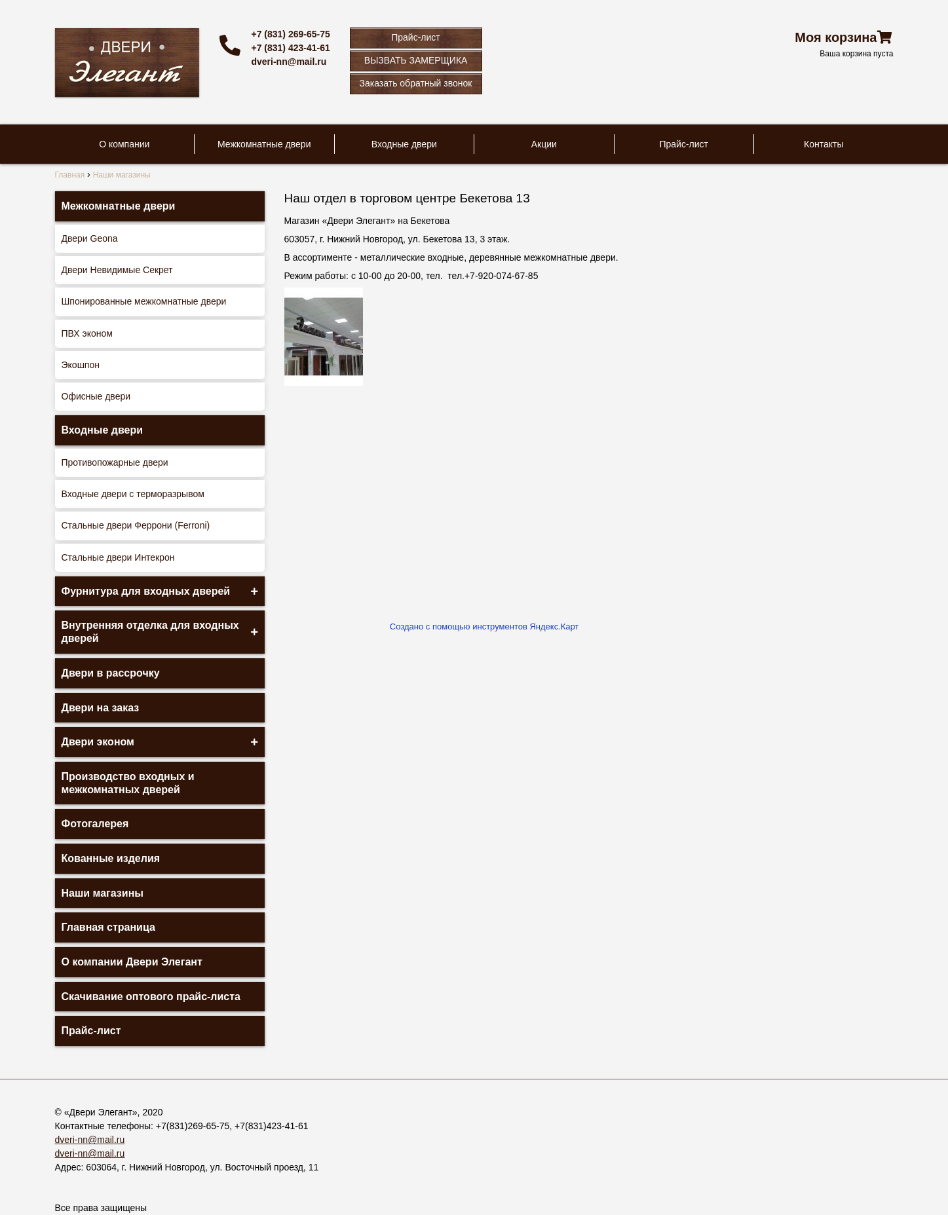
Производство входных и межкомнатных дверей (128, 783)
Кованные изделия (111, 858)
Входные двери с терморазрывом (133, 494)
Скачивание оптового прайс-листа (151, 996)
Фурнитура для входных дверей (146, 591)
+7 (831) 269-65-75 (291, 34)
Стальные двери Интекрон (118, 557)
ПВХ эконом (87, 333)
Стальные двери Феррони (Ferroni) (136, 525)
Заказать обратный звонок (416, 83)
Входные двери (404, 144)
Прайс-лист (415, 37)
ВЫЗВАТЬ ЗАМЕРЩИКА (416, 60)
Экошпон (81, 365)
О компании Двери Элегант (132, 961)
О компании (124, 144)
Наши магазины (102, 893)
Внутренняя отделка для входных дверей (150, 632)
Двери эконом (98, 741)
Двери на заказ (101, 707)
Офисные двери (96, 396)
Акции (544, 144)
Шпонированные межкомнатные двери (144, 301)
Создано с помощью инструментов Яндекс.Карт (484, 626)
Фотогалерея (95, 823)
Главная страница (108, 927)
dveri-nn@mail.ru (289, 61)
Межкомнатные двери (264, 144)
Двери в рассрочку (111, 673)
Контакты (823, 144)
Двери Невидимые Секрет (117, 270)
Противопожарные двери (115, 462)
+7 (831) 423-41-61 (291, 48)
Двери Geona (90, 238)
